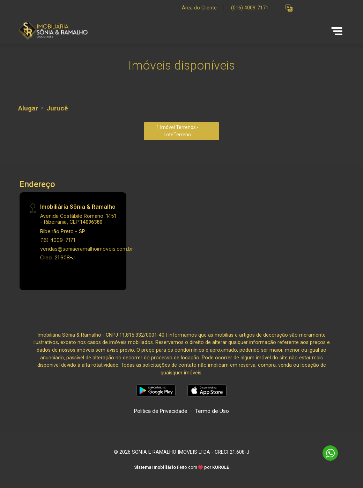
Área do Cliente (199, 8)
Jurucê (57, 108)
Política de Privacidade (160, 411)
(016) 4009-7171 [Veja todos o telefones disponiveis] (249, 8)
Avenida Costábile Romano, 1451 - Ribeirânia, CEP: (78, 219)
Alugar (28, 108)
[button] (289, 8)
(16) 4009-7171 (57, 240)
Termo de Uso (212, 411)
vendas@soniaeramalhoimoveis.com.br (86, 249)
